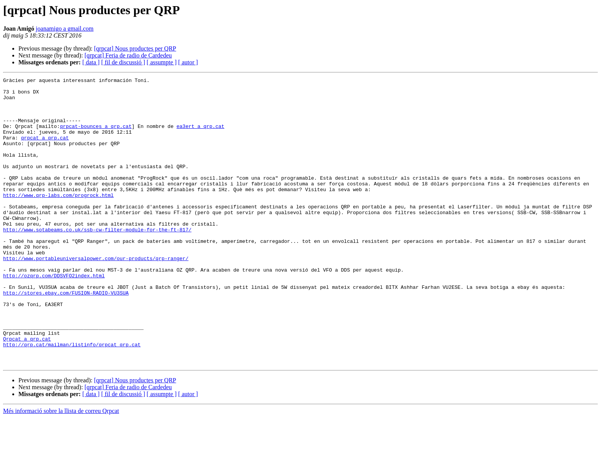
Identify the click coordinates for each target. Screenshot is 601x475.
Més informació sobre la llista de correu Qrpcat (61, 468)
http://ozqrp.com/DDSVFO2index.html (54, 315)
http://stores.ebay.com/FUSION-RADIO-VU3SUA (66, 336)
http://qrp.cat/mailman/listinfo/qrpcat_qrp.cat (72, 398)
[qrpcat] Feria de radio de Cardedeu (128, 55)
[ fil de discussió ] (123, 62)
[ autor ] (188, 62)
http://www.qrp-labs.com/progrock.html (58, 219)
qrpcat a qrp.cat (45, 150)
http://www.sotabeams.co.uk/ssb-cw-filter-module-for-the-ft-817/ (97, 260)
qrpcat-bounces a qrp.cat (95, 136)
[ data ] (91, 62)
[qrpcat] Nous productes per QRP (135, 48)
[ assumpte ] (162, 62)
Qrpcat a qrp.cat (27, 391)
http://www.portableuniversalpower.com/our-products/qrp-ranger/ (96, 295)
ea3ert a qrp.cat (200, 136)
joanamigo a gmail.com (65, 28)
